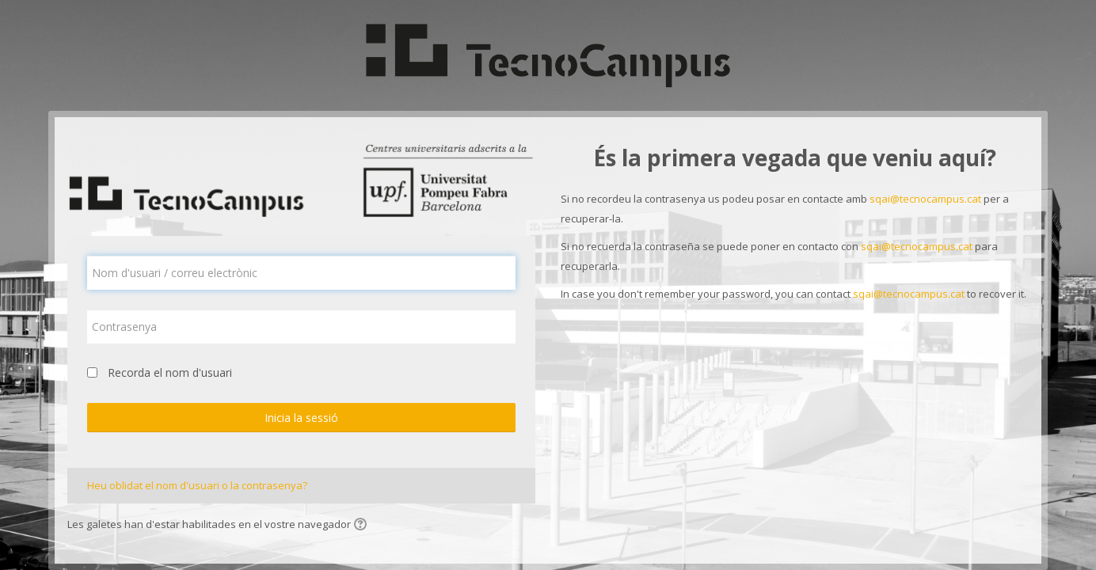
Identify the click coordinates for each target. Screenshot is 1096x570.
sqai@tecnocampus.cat (925, 199)
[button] (362, 525)
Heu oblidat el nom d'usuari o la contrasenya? (197, 485)
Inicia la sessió (301, 417)
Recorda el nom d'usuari (170, 372)
